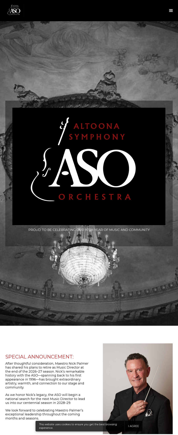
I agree (133, 426)
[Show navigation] (170, 10)
